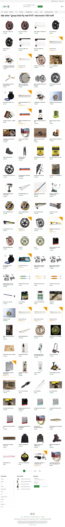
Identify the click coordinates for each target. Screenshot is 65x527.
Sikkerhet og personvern (35, 516)
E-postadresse (36, 478)
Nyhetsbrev (43, 516)
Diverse (2, 506)
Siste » (40, 470)
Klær (1, 494)
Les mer (35, 523)
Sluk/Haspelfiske (3, 489)
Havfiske (2, 486)
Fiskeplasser (3, 504)
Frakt (22, 516)
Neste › (35, 470)
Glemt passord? (45, 486)
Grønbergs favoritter (4, 496)
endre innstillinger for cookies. (42, 523)
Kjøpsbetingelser (27, 516)
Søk (40, 6)
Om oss (2, 501)
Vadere (2, 491)
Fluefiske (2, 481)
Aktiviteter (2, 499)
